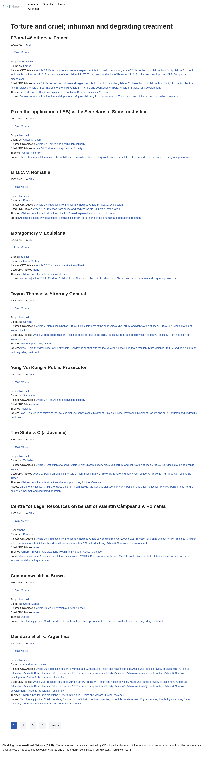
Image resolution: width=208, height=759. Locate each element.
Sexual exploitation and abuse (86, 215)
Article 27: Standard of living (100, 547)
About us (33, 4)
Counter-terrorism (30, 97)
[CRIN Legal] (12, 6)
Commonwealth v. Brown (38, 579)
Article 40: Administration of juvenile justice (60, 612)
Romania (28, 201)
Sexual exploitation (70, 219)
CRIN (31, 44)
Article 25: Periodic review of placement (156, 673)
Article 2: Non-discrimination (106, 70)
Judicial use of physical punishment (84, 416)
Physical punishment (137, 416)
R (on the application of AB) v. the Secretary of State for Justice (79, 112)
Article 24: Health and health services (61, 547)
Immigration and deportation (57, 97)
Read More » (21, 52)
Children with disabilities (104, 560)
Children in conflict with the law (56, 158)
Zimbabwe (29, 463)
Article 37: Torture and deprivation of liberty (100, 75)
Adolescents (47, 560)
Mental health (128, 560)
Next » (55, 730)
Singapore (29, 398)
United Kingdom (32, 140)
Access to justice (29, 219)
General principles (88, 92)
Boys (23, 416)
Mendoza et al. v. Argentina (40, 640)
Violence (105, 92)
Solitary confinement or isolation (112, 158)
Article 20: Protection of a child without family (149, 70)
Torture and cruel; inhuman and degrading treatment (149, 97)
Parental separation (106, 97)
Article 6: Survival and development (146, 75)
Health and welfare (70, 555)
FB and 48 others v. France (40, 37)
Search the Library (54, 4)
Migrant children (84, 97)
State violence (157, 350)
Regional (25, 197)
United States (31, 262)
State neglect (144, 560)
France (27, 66)
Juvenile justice (84, 158)
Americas (28, 669)
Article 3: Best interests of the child (54, 75)
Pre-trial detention (137, 350)
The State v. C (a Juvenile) (39, 435)
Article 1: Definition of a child (52, 468)
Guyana (27, 324)
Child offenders (28, 158)
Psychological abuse (172, 704)
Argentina (40, 669)
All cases (33, 8)
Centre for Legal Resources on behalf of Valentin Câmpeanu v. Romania (88, 509)
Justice (25, 154)
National (24, 136)
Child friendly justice (39, 350)
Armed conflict (29, 92)
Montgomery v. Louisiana (38, 234)
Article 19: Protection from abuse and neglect (62, 70)
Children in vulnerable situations (57, 92)
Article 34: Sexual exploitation (107, 206)
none (36, 271)
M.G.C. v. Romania (30, 173)
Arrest (23, 350)
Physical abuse (49, 219)
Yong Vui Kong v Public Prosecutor (49, 370)
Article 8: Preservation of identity (45, 682)
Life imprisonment (106, 280)
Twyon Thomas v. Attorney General (48, 295)
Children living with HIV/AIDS (72, 560)
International (27, 62)
